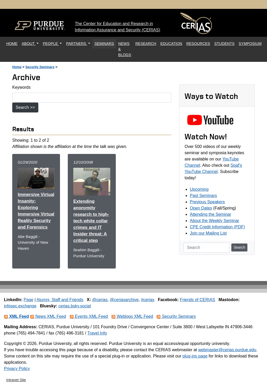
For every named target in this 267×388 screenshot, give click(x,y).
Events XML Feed (89, 316)
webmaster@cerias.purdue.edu (227, 350)
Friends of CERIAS (197, 299)
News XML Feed (48, 316)
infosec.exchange (20, 306)
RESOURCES (198, 43)
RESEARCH (145, 43)
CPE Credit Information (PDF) (217, 227)
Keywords (21, 87)
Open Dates (201, 208)
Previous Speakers (207, 202)
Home (17, 67)
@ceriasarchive (124, 299)
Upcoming (199, 189)
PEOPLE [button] (51, 43)
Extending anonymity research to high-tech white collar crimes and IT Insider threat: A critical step (91, 221)
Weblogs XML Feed (132, 316)
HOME (13, 43)
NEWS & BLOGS (124, 49)
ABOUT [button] (28, 43)
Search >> (25, 107)
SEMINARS (104, 43)
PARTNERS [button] (76, 43)
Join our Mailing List (208, 233)
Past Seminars (203, 195)
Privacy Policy (17, 368)
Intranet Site (16, 380)
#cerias (147, 299)
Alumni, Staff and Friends (60, 299)
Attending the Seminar (210, 214)
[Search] (206, 248)
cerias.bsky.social (74, 306)
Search (239, 247)
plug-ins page (195, 356)
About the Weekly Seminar (214, 220)
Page (28, 299)
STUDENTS (224, 43)
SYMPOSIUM (250, 43)
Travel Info (97, 333)
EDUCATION (171, 43)
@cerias (99, 299)
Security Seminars (39, 67)
